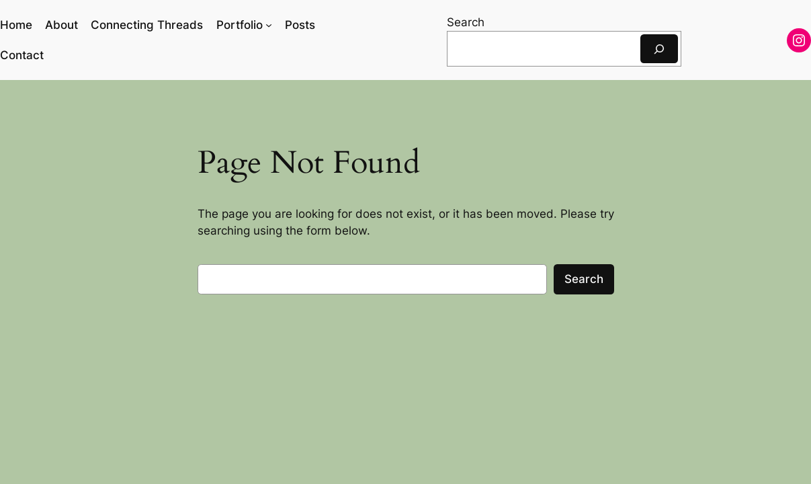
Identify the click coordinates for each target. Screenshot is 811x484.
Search (465, 22)
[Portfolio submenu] (268, 25)
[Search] (659, 48)
